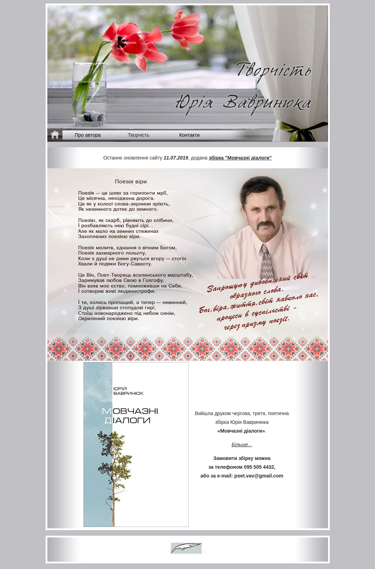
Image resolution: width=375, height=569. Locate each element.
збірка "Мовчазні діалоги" (240, 158)
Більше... (242, 444)
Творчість (138, 135)
